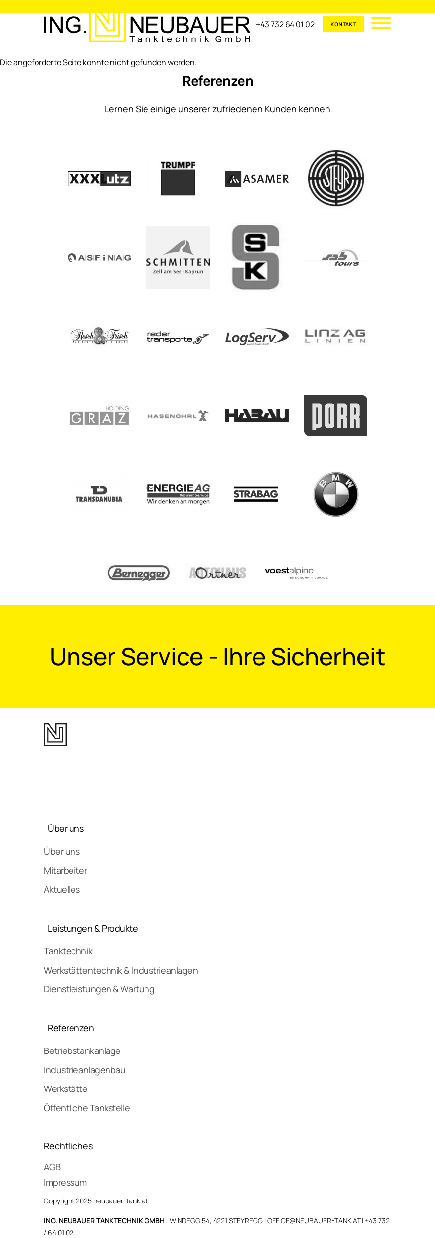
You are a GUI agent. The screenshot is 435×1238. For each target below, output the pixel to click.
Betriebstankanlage (82, 1050)
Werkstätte (66, 1088)
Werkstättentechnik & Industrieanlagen (121, 970)
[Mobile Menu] (377, 24)
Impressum (65, 1182)
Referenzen (71, 1028)
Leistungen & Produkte (93, 928)
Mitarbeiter (65, 870)
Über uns (65, 828)
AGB (52, 1167)
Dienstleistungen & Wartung (99, 989)
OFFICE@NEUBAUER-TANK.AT (314, 1220)
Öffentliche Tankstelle (87, 1108)
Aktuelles (62, 889)
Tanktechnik (68, 951)
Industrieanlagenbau (84, 1070)
